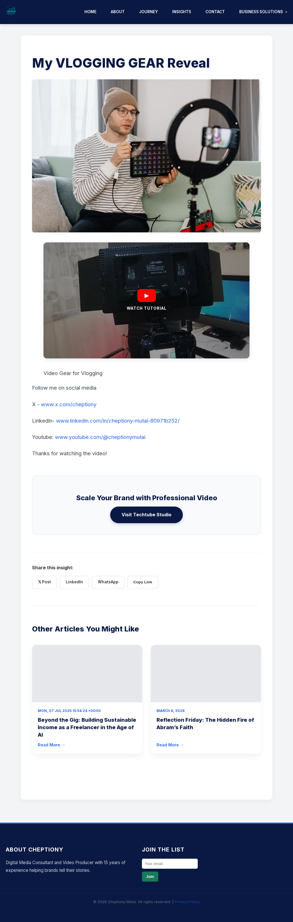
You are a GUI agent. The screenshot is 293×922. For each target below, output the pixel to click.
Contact (215, 11)
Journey (148, 11)
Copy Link (142, 582)
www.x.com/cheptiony (68, 404)
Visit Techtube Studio (146, 514)
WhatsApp (108, 582)
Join (150, 876)
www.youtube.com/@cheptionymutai (100, 437)
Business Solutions (261, 11)
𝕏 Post (44, 582)
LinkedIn (74, 582)
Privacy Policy (187, 902)
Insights (181, 11)
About (118, 11)
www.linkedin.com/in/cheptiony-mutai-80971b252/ (118, 420)
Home (90, 11)
